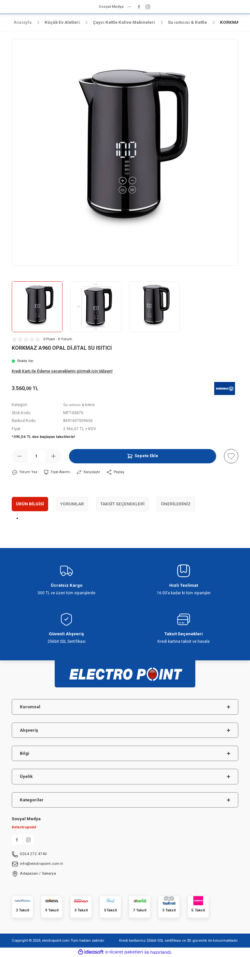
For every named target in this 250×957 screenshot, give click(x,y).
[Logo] (125, 671)
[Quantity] (36, 456)
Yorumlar (72, 503)
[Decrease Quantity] (19, 456)
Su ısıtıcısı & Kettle (80, 404)
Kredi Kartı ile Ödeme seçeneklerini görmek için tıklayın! (62, 371)
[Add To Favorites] (231, 456)
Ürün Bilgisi (30, 503)
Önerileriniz (176, 503)
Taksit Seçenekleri (122, 503)
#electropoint (24, 827)
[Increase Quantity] (53, 456)
